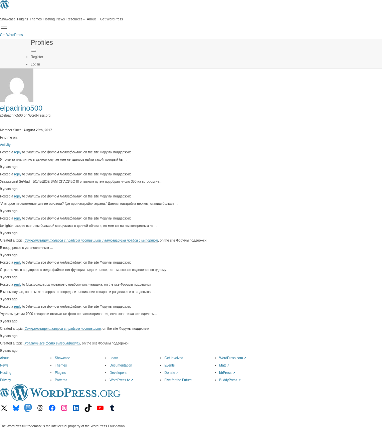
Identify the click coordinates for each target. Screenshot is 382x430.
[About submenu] (93, 19)
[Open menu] (4, 27)
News (4, 365)
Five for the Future (178, 380)
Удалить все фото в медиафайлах (52, 343)
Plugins (60, 373)
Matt (224, 365)
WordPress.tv (121, 380)
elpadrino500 (21, 108)
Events (169, 365)
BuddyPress (230, 380)
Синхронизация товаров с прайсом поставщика (62, 328)
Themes (61, 365)
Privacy (5, 380)
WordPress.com (233, 358)
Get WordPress (11, 35)
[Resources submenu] (75, 19)
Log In (35, 64)
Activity (5, 145)
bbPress (227, 373)
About (4, 358)
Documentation (121, 365)
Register (37, 57)
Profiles (42, 42)
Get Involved (173, 358)
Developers (118, 373)
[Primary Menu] (33, 51)
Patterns (61, 380)
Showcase (62, 358)
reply (17, 152)
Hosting (5, 373)
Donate (171, 373)
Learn (114, 358)
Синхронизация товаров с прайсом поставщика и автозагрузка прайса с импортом (91, 240)
